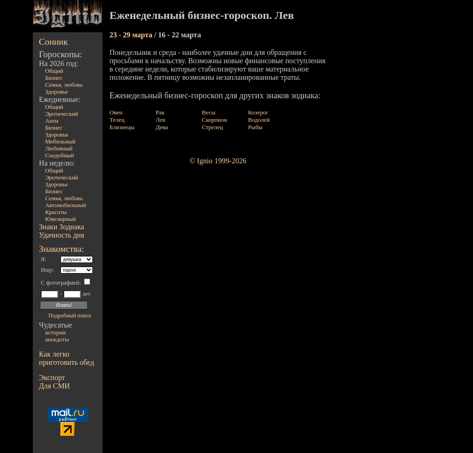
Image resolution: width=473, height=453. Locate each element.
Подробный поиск (70, 315)
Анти (52, 121)
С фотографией (60, 283)
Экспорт (52, 377)
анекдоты (57, 339)
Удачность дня (61, 235)
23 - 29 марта (131, 35)
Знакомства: (61, 249)
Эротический (62, 114)
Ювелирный (60, 219)
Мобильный (60, 141)
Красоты (56, 212)
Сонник (53, 42)
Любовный (59, 148)
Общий (54, 71)
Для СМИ (54, 386)
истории (55, 332)
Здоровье (56, 92)
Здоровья (56, 134)
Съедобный (59, 155)
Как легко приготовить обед (66, 358)
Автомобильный (65, 205)
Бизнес (54, 78)
